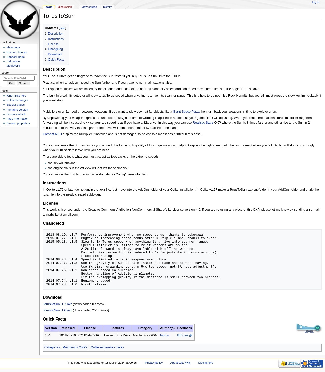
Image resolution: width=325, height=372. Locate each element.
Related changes (17, 100)
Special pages (15, 104)
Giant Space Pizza (186, 111)
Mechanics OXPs (74, 347)
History (107, 6)
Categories (52, 347)
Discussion (65, 6)
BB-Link (182, 335)
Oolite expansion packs (107, 347)
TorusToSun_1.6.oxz (57, 310)
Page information (17, 118)
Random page (15, 56)
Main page (13, 47)
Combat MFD (52, 134)
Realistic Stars (203, 123)
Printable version (17, 109)
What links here (16, 95)
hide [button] (62, 28)
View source (89, 6)
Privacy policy (154, 362)
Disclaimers (205, 362)
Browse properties (18, 123)
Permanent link (16, 114)
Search (6, 72)
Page (48, 6)
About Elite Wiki (180, 362)
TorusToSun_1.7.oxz (57, 304)
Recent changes (16, 52)
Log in (315, 2)
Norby (164, 335)
